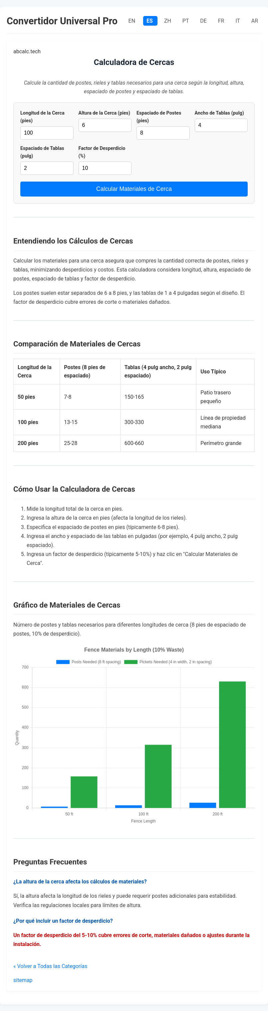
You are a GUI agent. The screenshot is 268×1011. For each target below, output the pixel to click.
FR (222, 21)
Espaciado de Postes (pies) (158, 117)
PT (186, 21)
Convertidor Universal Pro (62, 21)
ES (150, 21)
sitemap (23, 980)
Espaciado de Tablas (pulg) (42, 152)
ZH (168, 21)
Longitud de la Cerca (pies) (42, 117)
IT (238, 21)
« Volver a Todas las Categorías (50, 966)
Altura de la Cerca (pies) (105, 113)
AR (254, 21)
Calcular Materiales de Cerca (134, 189)
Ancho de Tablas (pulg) (219, 113)
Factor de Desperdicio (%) (102, 152)
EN (132, 21)
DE (204, 21)
